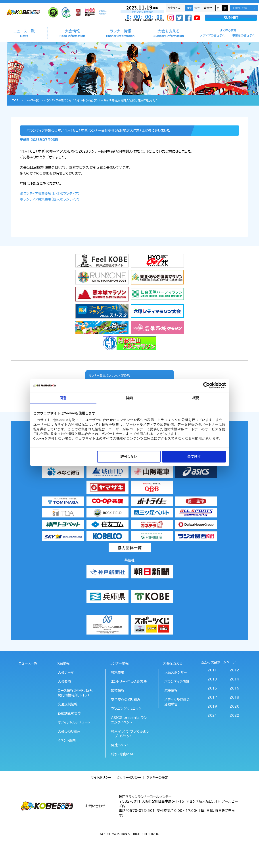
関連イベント (120, 745)
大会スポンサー (175, 672)
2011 (212, 670)
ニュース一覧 (24, 33)
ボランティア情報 (176, 681)
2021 (212, 715)
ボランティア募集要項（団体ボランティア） (50, 193)
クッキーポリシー (129, 777)
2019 (212, 706)
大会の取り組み (69, 731)
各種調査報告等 (69, 713)
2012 (234, 670)
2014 (234, 679)
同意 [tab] (63, 398)
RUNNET (230, 17)
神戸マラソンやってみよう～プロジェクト (130, 734)
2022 (234, 715)
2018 (234, 697)
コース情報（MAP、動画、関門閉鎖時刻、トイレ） (76, 693)
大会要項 (64, 681)
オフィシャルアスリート (74, 722)
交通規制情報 (68, 704)
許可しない (129, 456)
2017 (212, 697)
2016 (234, 688)
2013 (212, 679)
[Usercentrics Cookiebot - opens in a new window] (206, 385)
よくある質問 (228, 30)
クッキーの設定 (157, 777)
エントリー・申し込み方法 (129, 681)
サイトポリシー (101, 777)
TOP (15, 100)
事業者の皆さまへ (243, 35)
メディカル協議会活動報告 (177, 702)
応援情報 (171, 690)
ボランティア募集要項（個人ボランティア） (50, 199)
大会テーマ (66, 672)
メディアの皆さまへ (212, 35)
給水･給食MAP (122, 754)
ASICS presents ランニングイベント (129, 720)
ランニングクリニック (126, 708)
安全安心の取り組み (125, 699)
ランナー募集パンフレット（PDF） (109, 375)
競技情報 (117, 690)
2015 (212, 688)
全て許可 (194, 456)
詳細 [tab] (129, 398)
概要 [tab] (195, 398)
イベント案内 (67, 740)
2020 (234, 706)
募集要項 (117, 672)
